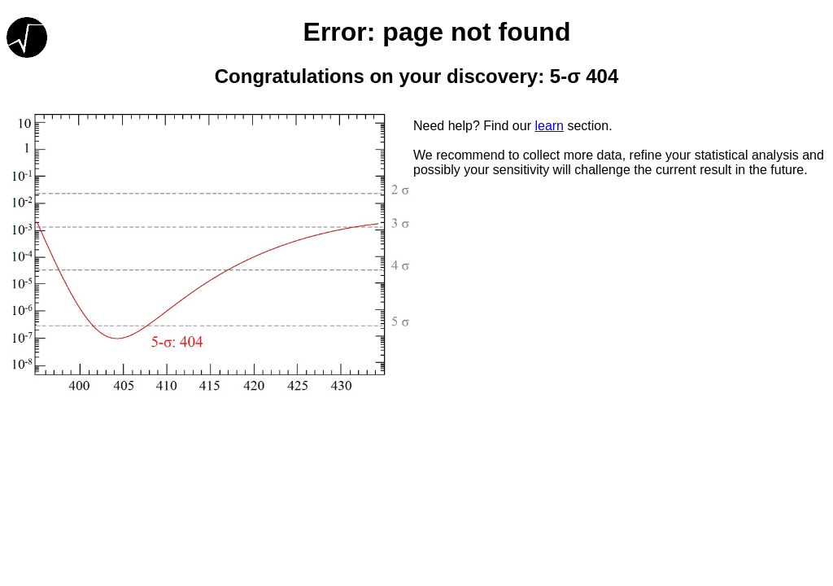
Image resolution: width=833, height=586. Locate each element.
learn (549, 126)
